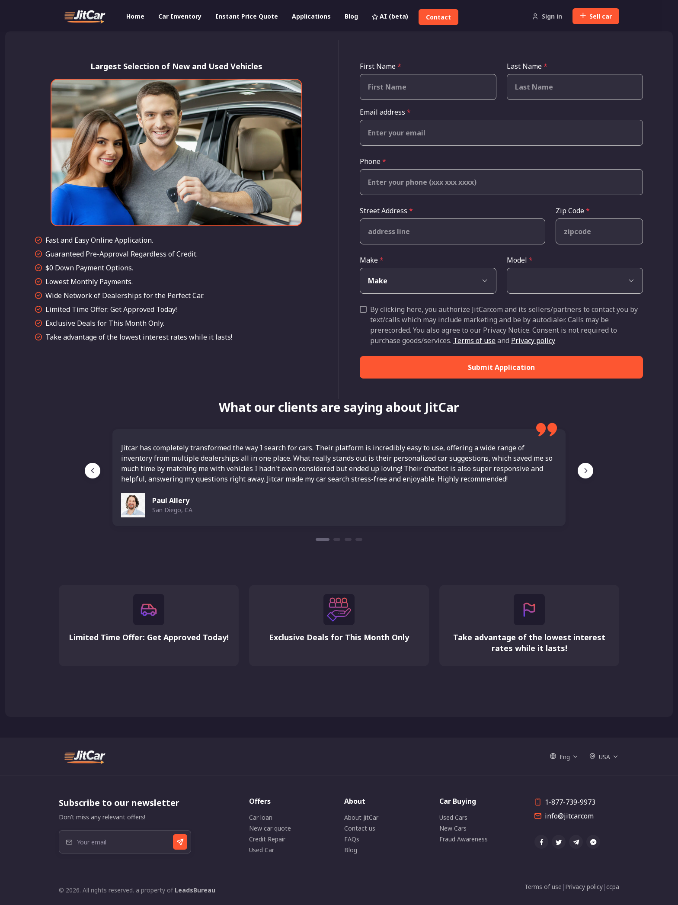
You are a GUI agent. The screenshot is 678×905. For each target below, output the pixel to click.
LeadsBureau (195, 890)
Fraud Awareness (463, 839)
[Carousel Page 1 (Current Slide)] (322, 539)
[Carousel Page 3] (348, 539)
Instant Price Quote (246, 16)
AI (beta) (390, 16)
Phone (373, 161)
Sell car (596, 16)
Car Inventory (179, 16)
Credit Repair (267, 839)
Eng (560, 757)
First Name (380, 66)
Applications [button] (311, 16)
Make (372, 260)
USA (599, 757)
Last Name (527, 66)
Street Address (386, 210)
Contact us (359, 828)
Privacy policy (533, 340)
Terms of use (474, 340)
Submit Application (501, 367)
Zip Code (573, 210)
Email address (385, 112)
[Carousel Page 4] (358, 539)
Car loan (260, 817)
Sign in (547, 16)
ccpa (612, 887)
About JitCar (361, 817)
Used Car (261, 850)
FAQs (351, 839)
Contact (438, 17)
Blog (351, 16)
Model (520, 260)
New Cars (453, 828)
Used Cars (453, 817)
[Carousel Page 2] (336, 539)
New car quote (270, 828)
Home (135, 16)
